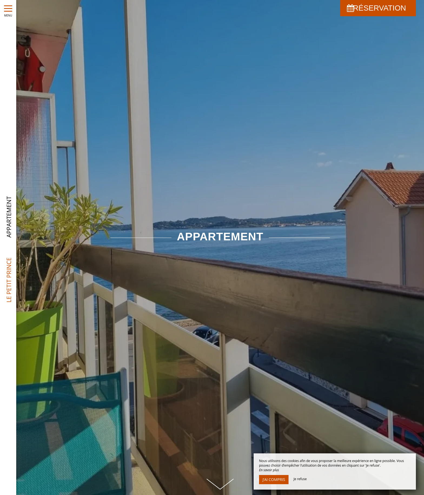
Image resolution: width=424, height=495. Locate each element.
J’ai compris (274, 479)
